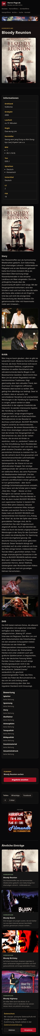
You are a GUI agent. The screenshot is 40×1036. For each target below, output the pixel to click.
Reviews (5, 9)
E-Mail (11, 800)
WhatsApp (15, 795)
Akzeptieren (28, 1030)
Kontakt (27, 12)
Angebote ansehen (20, 780)
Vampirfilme (6, 12)
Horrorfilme (13, 9)
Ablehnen (11, 1030)
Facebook (27, 795)
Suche (21, 12)
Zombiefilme (24, 9)
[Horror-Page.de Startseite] (13, 3)
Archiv (14, 12)
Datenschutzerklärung (13, 1024)
